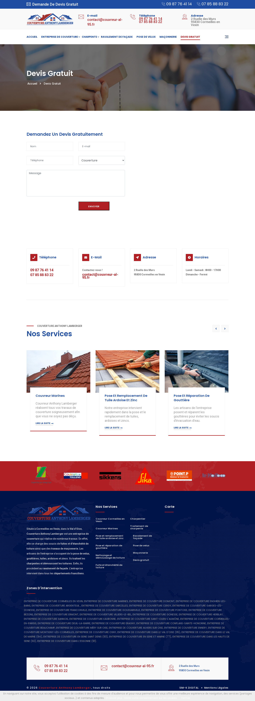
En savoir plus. (114, 698)
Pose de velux (146, 37)
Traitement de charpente (139, 527)
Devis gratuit (190, 37)
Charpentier (137, 519)
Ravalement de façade (117, 37)
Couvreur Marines (50, 395)
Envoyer (93, 206)
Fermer (186, 698)
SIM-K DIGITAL (189, 687)
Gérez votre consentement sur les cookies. (150, 698)
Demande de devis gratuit (52, 4)
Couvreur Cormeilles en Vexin (110, 520)
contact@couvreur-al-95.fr (100, 276)
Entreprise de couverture (59, 37)
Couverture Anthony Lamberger (65, 687)
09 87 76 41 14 (175, 4)
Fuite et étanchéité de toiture (109, 566)
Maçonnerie (168, 37)
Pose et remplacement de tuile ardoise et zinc (126, 397)
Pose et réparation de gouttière (109, 547)
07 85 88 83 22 (210, 4)
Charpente (89, 37)
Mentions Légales (216, 687)
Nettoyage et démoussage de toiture (110, 556)
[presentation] (50, 208)
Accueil (32, 37)
